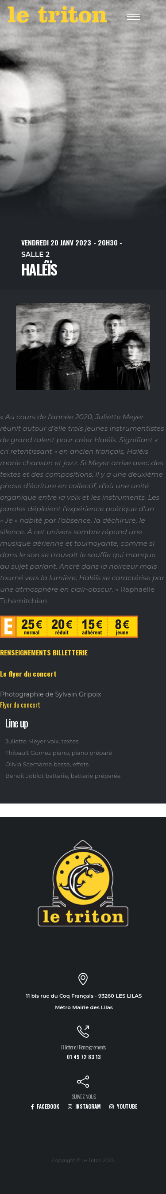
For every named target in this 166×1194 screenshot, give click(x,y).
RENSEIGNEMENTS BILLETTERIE (44, 652)
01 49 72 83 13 (84, 1056)
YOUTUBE (123, 1106)
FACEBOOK (45, 1106)
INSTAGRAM (84, 1106)
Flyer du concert (20, 704)
